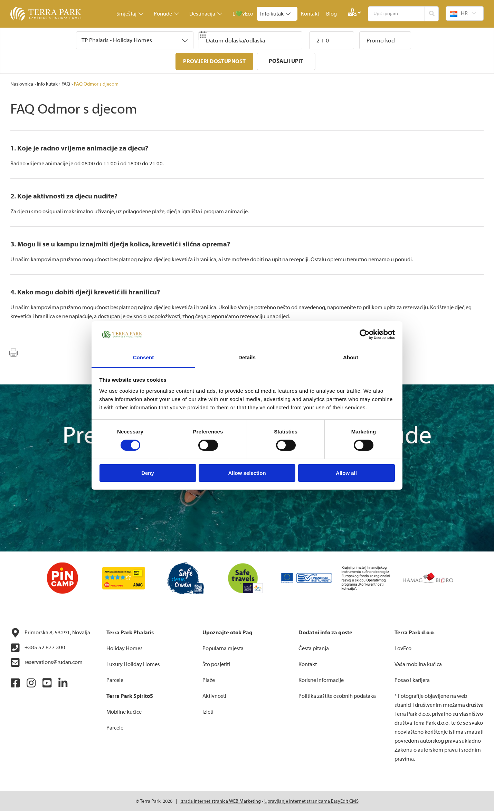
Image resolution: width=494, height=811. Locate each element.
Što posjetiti (216, 664)
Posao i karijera (412, 679)
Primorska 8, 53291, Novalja (50, 632)
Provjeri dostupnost (214, 61)
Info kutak (275, 14)
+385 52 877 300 (37, 647)
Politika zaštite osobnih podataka (337, 695)
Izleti (207, 711)
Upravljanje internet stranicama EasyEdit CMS (311, 800)
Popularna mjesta (223, 648)
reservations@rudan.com (46, 662)
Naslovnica (21, 83)
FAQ (65, 83)
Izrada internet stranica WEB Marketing (220, 800)
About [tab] (350, 357)
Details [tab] (247, 357)
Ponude (166, 14)
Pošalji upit (286, 61)
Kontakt (310, 14)
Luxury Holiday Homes (133, 664)
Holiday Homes (124, 648)
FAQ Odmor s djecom (96, 83)
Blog (331, 14)
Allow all (346, 473)
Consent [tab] (143, 357)
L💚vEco (242, 14)
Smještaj (129, 14)
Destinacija (205, 14)
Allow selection (247, 473)
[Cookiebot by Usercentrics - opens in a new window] (364, 334)
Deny (147, 473)
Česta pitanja (313, 648)
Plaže (208, 679)
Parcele (114, 679)
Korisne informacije (321, 679)
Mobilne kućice (124, 711)
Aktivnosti (214, 695)
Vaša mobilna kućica (418, 664)
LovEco (403, 648)
